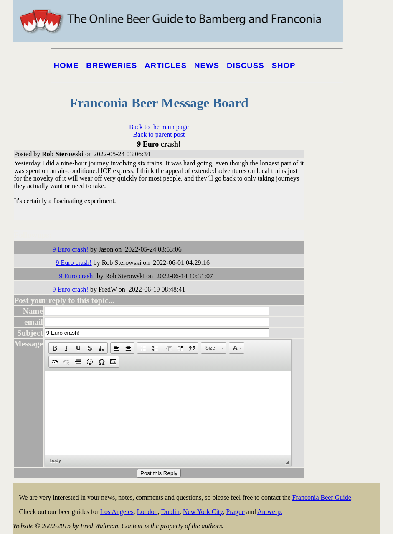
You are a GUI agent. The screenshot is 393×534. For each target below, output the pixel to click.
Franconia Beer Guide (321, 497)
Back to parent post (159, 134)
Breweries (111, 65)
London (147, 511)
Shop (284, 65)
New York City (203, 511)
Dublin (170, 511)
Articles (166, 65)
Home (66, 65)
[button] (55, 348)
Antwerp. (269, 511)
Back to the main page (159, 126)
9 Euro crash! (71, 249)
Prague (235, 511)
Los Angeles (117, 511)
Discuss (245, 65)
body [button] (55, 460)
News (206, 65)
